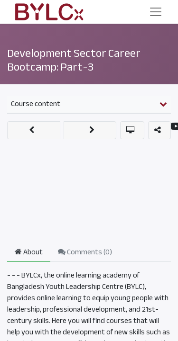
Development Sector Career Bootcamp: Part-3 (74, 60)
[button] (33, 130)
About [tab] (29, 252)
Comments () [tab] (85, 252)
